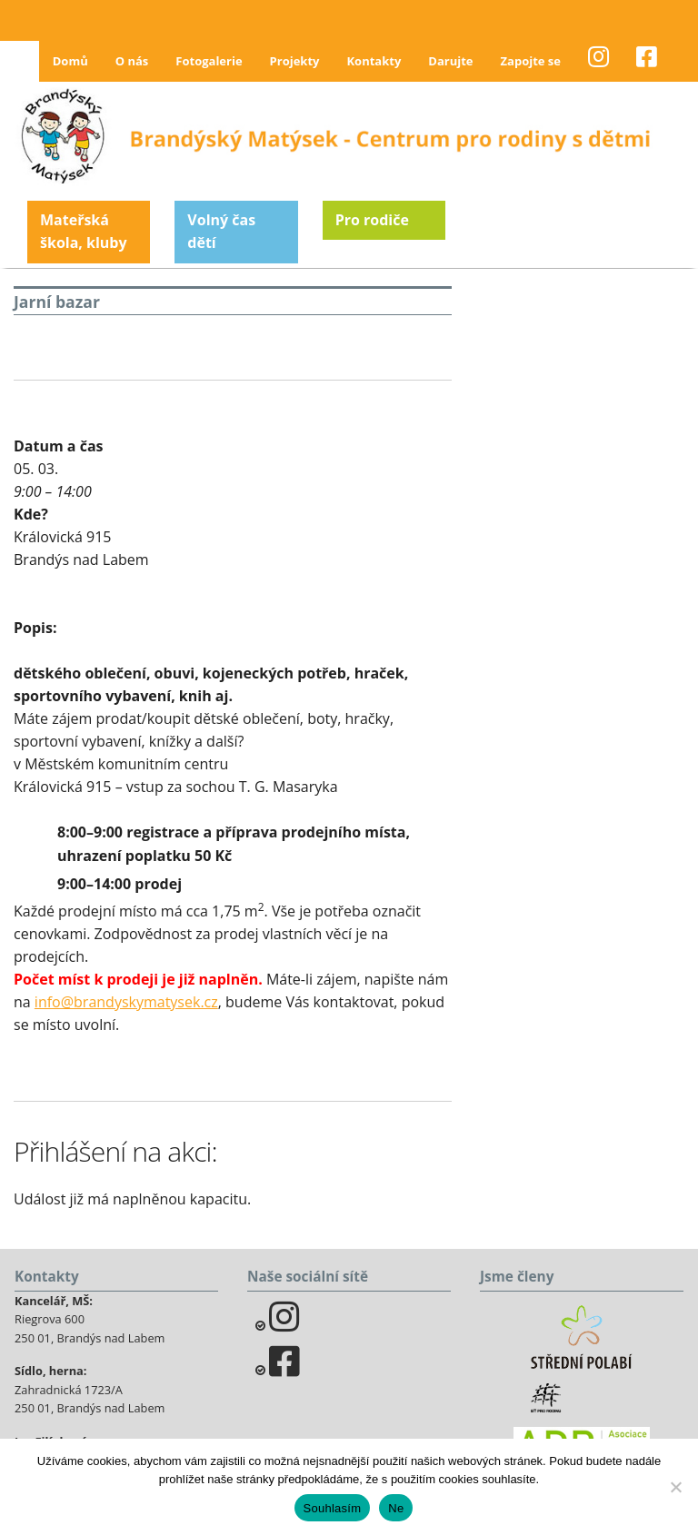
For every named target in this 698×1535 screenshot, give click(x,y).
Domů (70, 61)
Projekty (295, 61)
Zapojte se (531, 61)
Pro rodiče (372, 220)
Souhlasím (333, 1508)
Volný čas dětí (221, 231)
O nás (132, 61)
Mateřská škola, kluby (83, 231)
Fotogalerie (208, 61)
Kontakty (373, 61)
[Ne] (675, 1487)
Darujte (450, 61)
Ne (396, 1508)
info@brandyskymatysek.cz (126, 1002)
